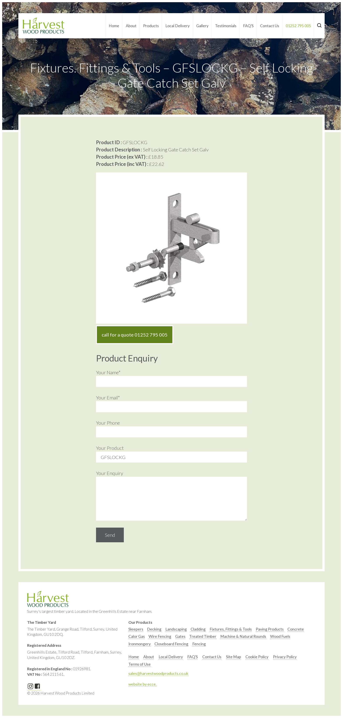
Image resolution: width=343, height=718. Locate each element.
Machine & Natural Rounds (243, 636)
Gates (180, 636)
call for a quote (135, 335)
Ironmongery (139, 644)
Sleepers (135, 629)
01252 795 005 (298, 25)
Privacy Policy (285, 656)
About (131, 25)
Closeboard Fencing (171, 644)
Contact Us (269, 25)
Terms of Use (139, 664)
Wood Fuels (280, 636)
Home (114, 25)
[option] (135, 630)
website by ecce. (142, 684)
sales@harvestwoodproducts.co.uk (158, 673)
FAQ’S (248, 25)
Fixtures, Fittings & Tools (231, 629)
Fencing (199, 644)
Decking (154, 629)
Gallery (202, 25)
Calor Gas (136, 636)
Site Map (233, 656)
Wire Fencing (160, 636)
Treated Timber (202, 636)
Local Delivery (177, 25)
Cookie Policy (256, 656)
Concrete (295, 629)
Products (151, 25)
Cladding (198, 629)
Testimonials (225, 25)
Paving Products (270, 629)
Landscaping (176, 629)
